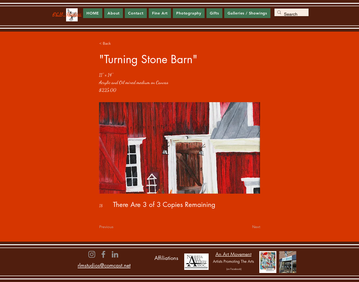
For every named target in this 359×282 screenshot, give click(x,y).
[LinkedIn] (115, 254)
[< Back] (114, 43)
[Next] (248, 227)
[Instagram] (91, 254)
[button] (160, 13)
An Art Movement (233, 254)
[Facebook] (103, 254)
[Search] (291, 14)
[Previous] (114, 227)
